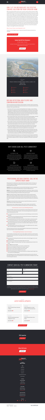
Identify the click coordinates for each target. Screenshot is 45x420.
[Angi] (27, 400)
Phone (8, 272)
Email (23, 272)
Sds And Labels (22, 376)
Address (8, 275)
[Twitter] (19, 400)
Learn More (22, 338)
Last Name (24, 269)
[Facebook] (23, 400)
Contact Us (22, 373)
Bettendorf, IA (14, 87)
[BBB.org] (25, 400)
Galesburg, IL (26, 92)
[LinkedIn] (21, 400)
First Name (8, 269)
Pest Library (22, 371)
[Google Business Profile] (17, 400)
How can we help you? (9, 281)
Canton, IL (13, 89)
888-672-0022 (22, 363)
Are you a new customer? (10, 278)
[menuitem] (8, 406)
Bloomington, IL (26, 87)
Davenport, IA (26, 89)
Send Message (22, 291)
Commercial (22, 369)
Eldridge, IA (14, 92)
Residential (22, 367)
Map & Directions (22, 384)
